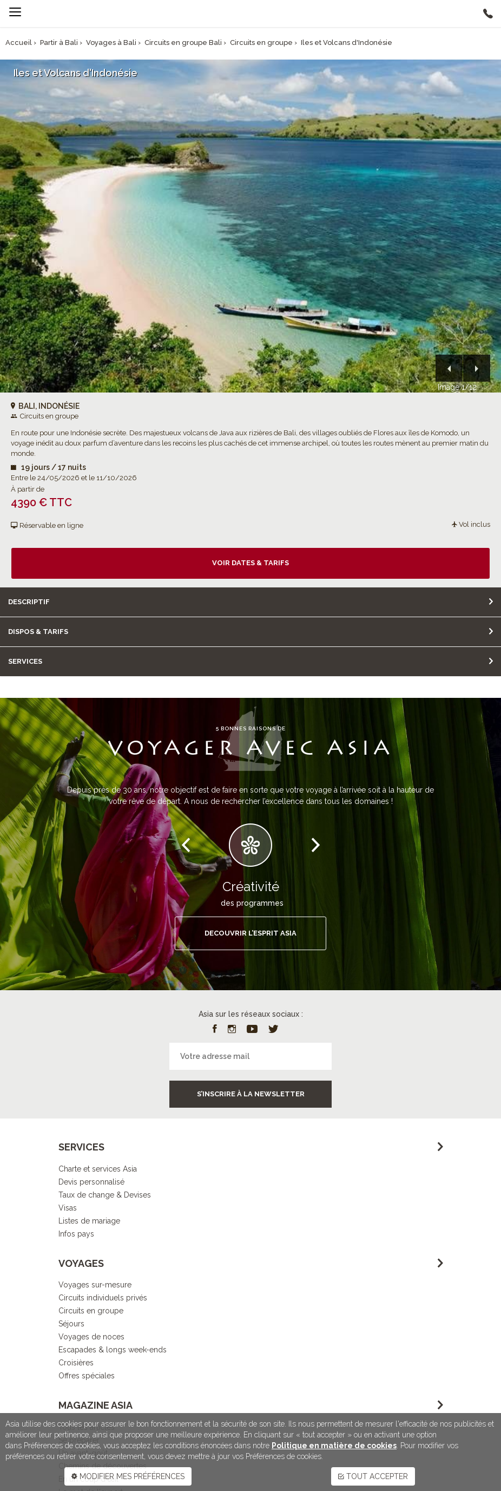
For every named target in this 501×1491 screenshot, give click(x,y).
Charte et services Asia (97, 1169)
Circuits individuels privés (102, 1297)
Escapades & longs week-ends (112, 1349)
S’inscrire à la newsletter (251, 1094)
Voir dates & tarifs (250, 563)
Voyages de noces (91, 1336)
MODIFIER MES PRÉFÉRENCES (127, 1476)
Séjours (71, 1323)
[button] (449, 368)
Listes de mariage (89, 1221)
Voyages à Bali (111, 42)
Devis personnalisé (91, 1182)
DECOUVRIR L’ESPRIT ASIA (250, 933)
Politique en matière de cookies (334, 1445)
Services (25, 661)
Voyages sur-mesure (94, 1284)
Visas (67, 1208)
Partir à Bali (59, 42)
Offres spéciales (86, 1375)
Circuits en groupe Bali (183, 42)
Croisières (76, 1362)
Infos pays (76, 1234)
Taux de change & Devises (104, 1195)
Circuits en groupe (261, 42)
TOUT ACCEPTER (373, 1476)
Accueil (18, 42)
